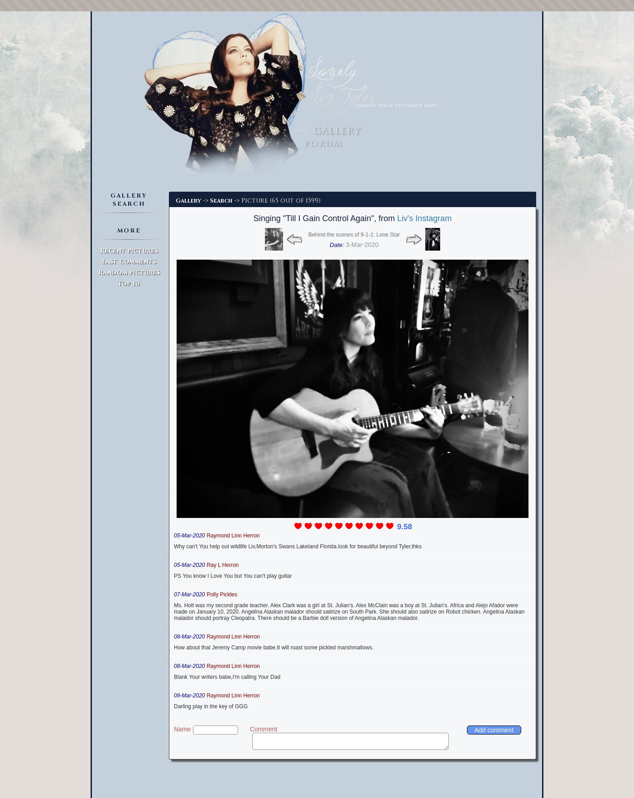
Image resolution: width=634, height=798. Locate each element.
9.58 (404, 526)
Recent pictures (129, 251)
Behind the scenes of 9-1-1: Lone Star (354, 235)
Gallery (188, 201)
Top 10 (129, 283)
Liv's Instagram (424, 218)
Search (221, 201)
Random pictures (129, 272)
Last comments (129, 261)
